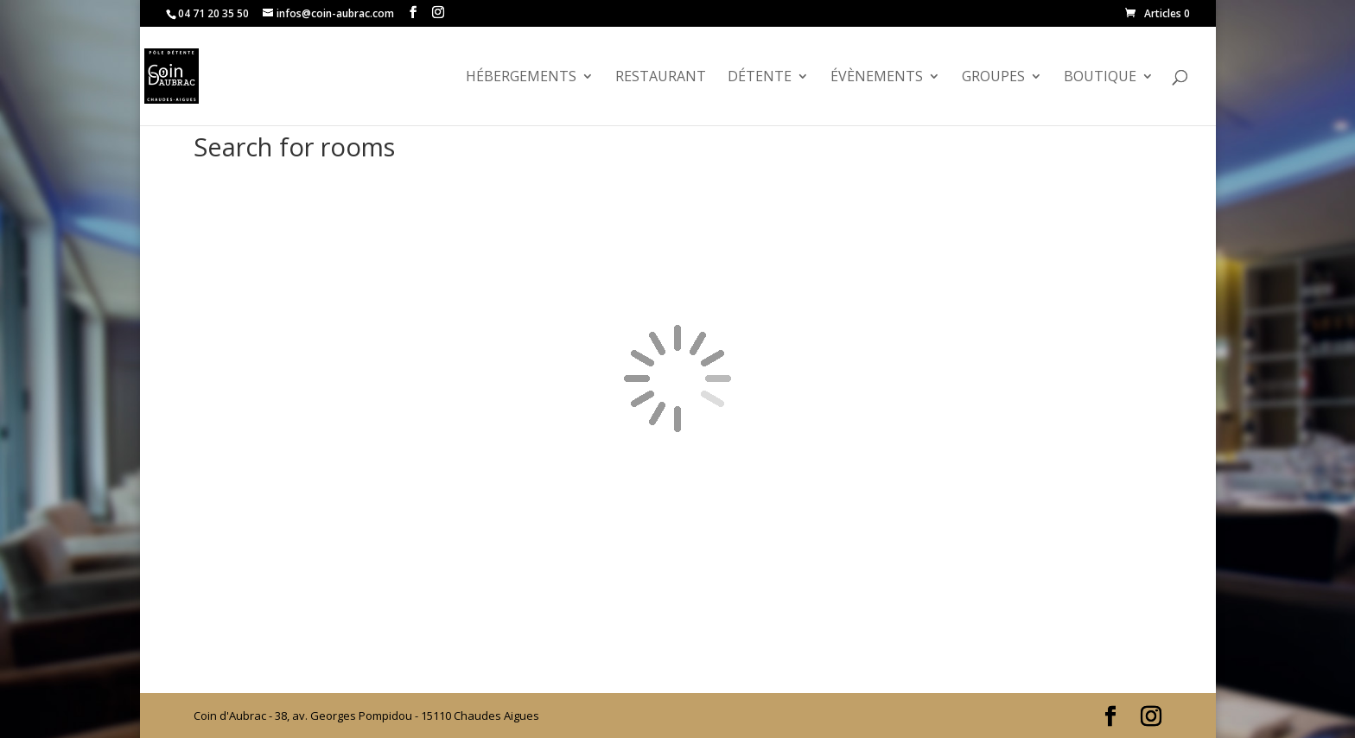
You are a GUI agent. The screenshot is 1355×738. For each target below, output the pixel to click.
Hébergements (521, 78)
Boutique (1100, 78)
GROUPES (993, 78)
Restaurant (660, 78)
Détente (760, 78)
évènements (876, 78)
